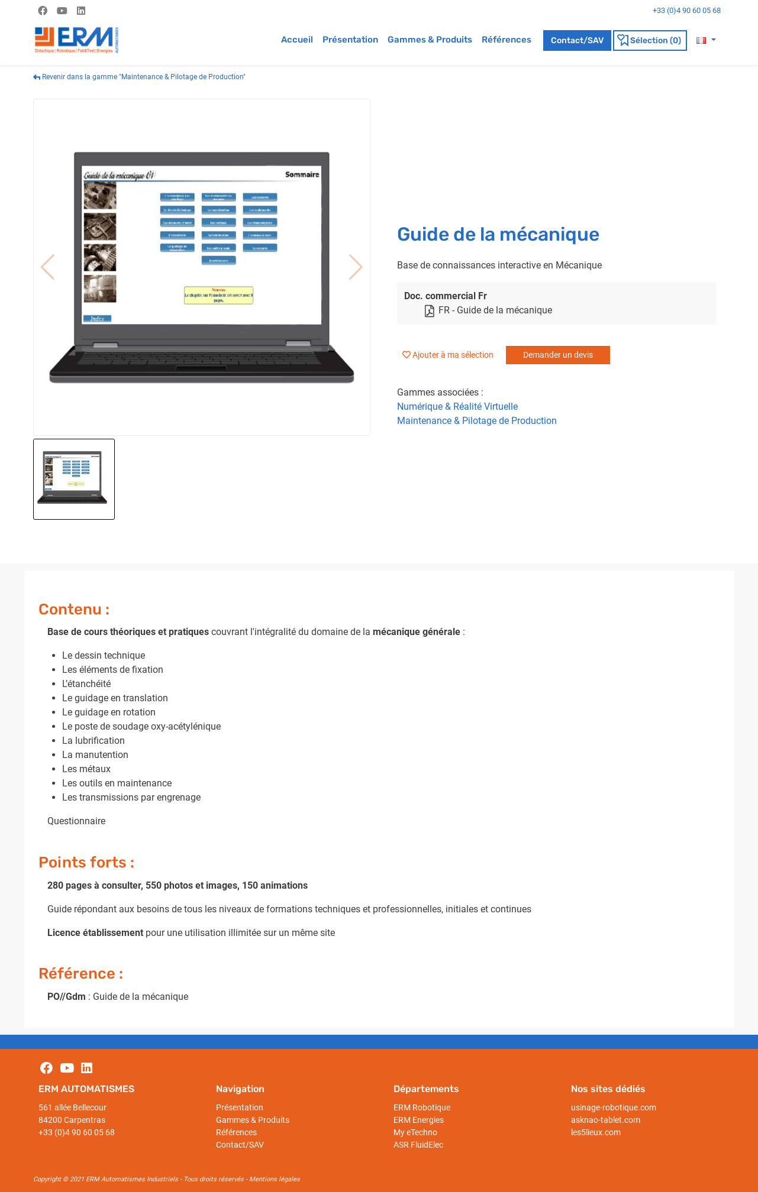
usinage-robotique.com (613, 1107)
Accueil (297, 39)
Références (506, 39)
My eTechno (415, 1132)
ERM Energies (418, 1120)
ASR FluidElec (418, 1144)
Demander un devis (558, 354)
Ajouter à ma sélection (452, 354)
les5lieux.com (596, 1132)
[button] (705, 40)
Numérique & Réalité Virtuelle (457, 406)
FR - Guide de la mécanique (487, 310)
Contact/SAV (577, 40)
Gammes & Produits (430, 39)
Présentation (350, 39)
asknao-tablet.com (605, 1120)
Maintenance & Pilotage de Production (477, 420)
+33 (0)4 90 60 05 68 (76, 1132)
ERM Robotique (421, 1107)
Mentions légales (274, 1179)
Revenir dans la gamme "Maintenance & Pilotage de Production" (139, 77)
